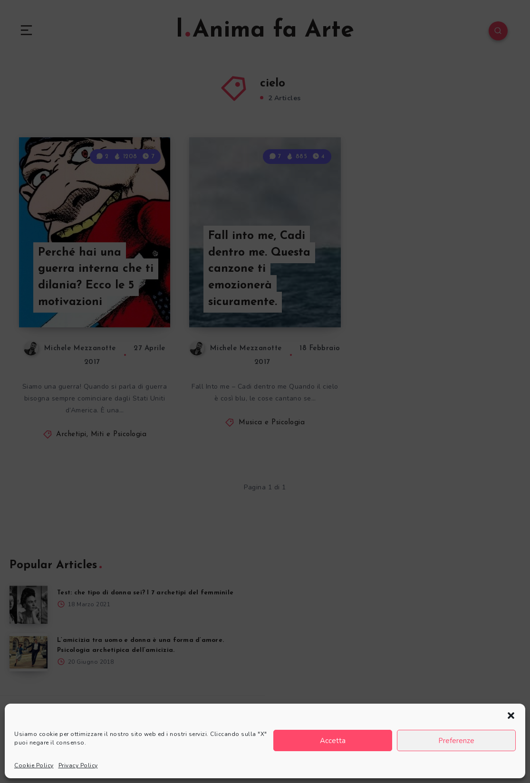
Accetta (333, 740)
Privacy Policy (78, 765)
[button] (511, 715)
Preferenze (456, 740)
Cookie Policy (34, 765)
